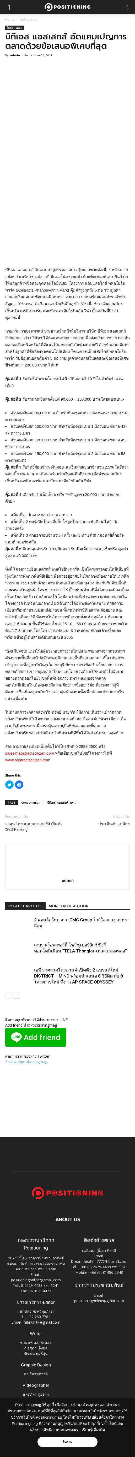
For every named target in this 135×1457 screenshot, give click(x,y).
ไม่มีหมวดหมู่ (28, 19)
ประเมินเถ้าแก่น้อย (114, 824)
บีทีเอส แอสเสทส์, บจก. (61, 802)
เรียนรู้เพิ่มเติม (93, 1430)
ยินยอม (68, 1442)
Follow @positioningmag (26, 1061)
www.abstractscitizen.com (27, 760)
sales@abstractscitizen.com (29, 753)
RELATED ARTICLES (25, 906)
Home (9, 19)
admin (15, 55)
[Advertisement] (67, 228)
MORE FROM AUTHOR (68, 906)
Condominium (31, 802)
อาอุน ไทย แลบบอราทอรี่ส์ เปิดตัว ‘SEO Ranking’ (33, 827)
